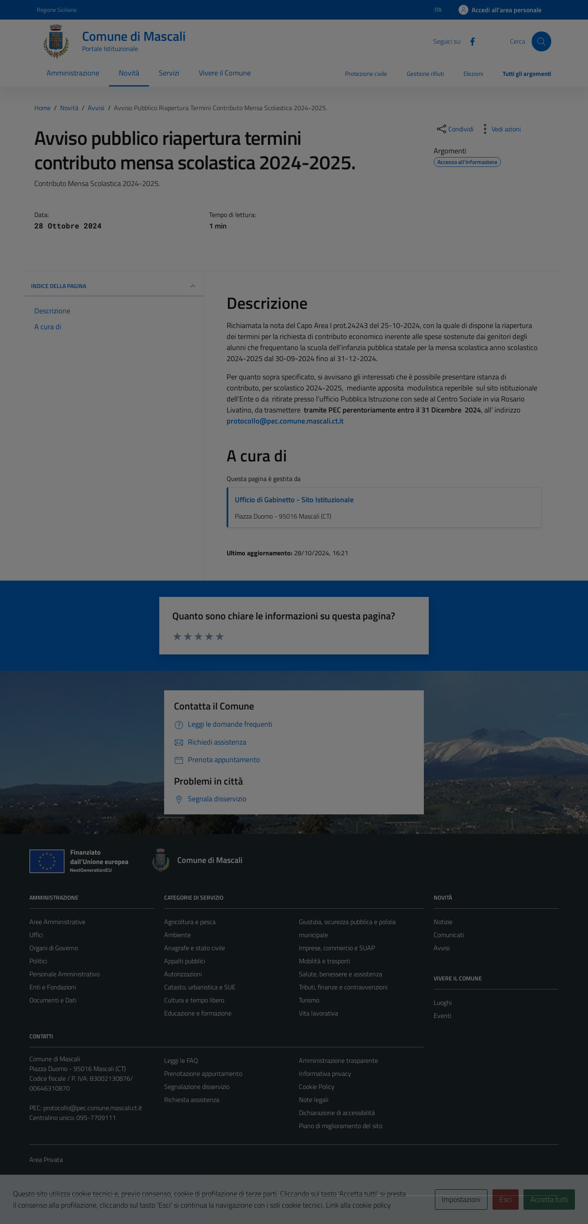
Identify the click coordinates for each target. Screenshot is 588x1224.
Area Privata (46, 1159)
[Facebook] (469, 41)
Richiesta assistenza (191, 1099)
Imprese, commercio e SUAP (337, 948)
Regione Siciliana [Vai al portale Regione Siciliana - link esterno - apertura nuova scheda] (56, 9)
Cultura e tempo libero (194, 1000)
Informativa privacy (325, 1073)
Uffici (36, 935)
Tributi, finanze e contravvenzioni (343, 987)
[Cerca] (541, 41)
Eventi (442, 1015)
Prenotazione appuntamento (203, 1073)
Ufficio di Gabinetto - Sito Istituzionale (294, 499)
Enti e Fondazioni (52, 987)
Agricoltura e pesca (190, 922)
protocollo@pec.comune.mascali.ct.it (92, 1108)
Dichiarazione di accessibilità (337, 1113)
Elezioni (473, 73)
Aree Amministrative (57, 922)
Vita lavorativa (318, 1013)
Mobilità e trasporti (324, 961)
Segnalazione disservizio (196, 1086)
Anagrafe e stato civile (194, 948)
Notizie (443, 922)
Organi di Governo (53, 948)
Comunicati (449, 935)
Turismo (309, 1000)
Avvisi (442, 948)
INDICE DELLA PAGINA (114, 286)
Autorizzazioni (183, 974)
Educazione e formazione (198, 1013)
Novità (129, 72)
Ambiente (177, 935)
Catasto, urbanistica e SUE (200, 987)
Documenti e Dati (52, 1000)
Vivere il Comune (225, 72)
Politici (38, 961)
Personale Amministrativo (64, 974)
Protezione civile (366, 73)
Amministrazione (73, 72)
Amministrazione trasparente (338, 1060)
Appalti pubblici (184, 961)
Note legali (313, 1099)
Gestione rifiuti (425, 73)
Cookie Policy (316, 1086)
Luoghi (443, 1002)
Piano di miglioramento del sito (340, 1126)
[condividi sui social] (454, 128)
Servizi (169, 72)
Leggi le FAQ (181, 1060)
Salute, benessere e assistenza (340, 974)
